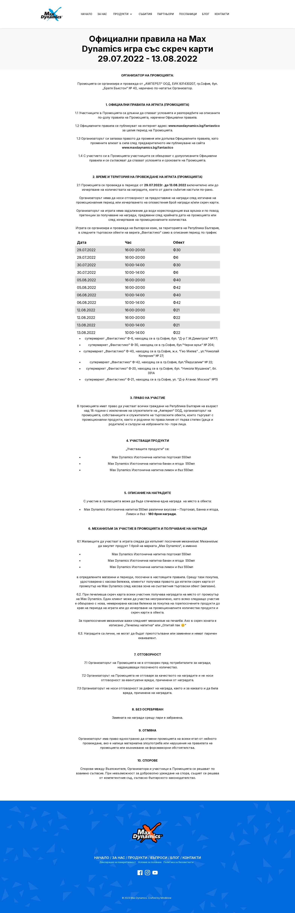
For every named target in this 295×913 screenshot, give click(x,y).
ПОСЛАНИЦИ (188, 14)
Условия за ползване (150, 862)
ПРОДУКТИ (137, 858)
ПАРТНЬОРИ (165, 14)
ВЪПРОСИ (158, 858)
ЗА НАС (102, 14)
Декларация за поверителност (118, 862)
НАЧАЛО (86, 14)
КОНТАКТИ (222, 14)
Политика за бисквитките (178, 862)
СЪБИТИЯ (145, 14)
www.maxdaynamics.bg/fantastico (194, 126)
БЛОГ (205, 14)
